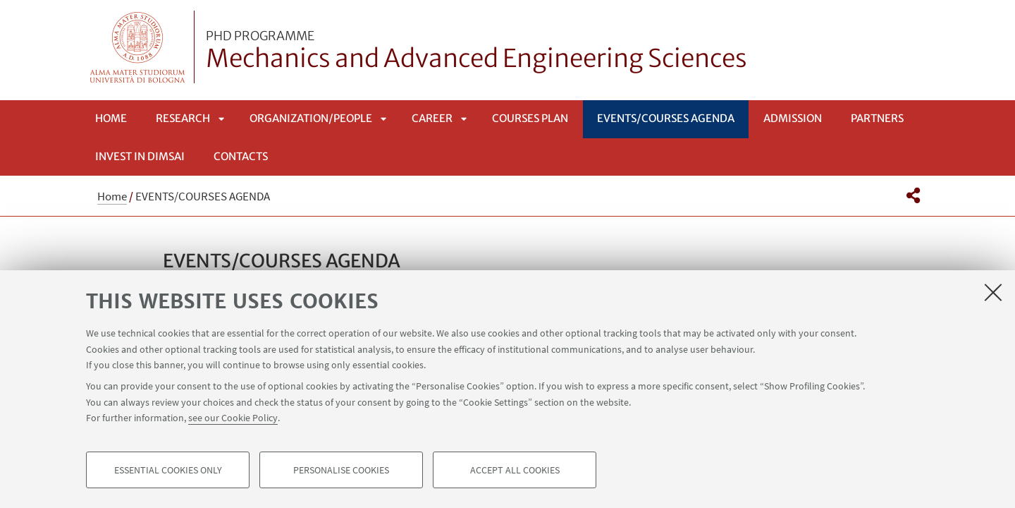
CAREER (432, 118)
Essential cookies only (168, 470)
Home (111, 118)
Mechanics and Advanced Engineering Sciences (476, 51)
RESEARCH (183, 118)
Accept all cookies (515, 470)
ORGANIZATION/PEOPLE (311, 118)
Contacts (241, 156)
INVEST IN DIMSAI (140, 156)
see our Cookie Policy (233, 417)
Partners (877, 118)
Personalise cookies (341, 470)
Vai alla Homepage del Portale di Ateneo (138, 47)
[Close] (993, 292)
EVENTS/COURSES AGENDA (665, 118)
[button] (913, 195)
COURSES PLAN (530, 118)
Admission (792, 118)
